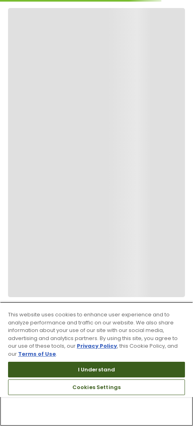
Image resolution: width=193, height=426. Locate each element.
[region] (96, 364)
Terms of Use (37, 354)
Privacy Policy (97, 346)
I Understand (96, 369)
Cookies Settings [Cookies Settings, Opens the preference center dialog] (96, 387)
